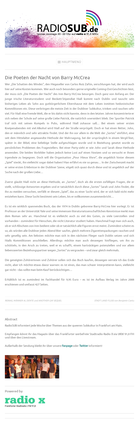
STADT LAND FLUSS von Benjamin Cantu (114, 300)
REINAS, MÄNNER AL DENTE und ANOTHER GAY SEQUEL (33, 300)
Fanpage (67, 345)
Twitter (83, 345)
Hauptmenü (71, 62)
